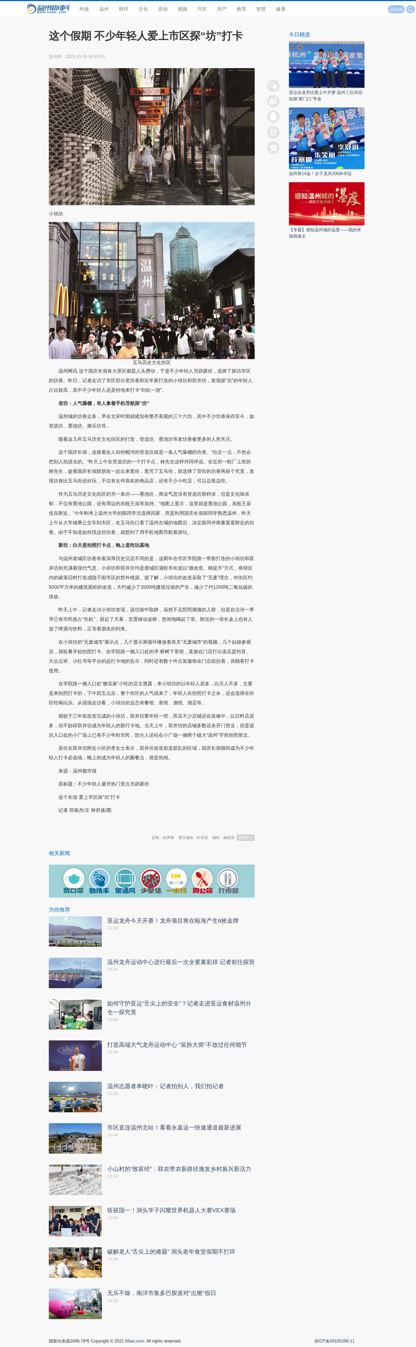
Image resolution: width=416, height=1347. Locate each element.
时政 (84, 9)
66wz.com (134, 1341)
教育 (241, 9)
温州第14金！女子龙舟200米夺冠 (320, 173)
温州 (104, 9)
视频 (182, 9)
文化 (143, 9)
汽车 (202, 9)
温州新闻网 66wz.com (96, 823)
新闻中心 (245, 837)
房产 (222, 9)
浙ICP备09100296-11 (334, 1341)
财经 (123, 9)
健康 (280, 9)
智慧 (261, 9)
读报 (396, 9)
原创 (163, 9)
